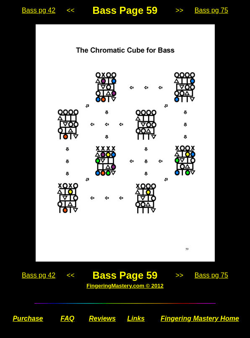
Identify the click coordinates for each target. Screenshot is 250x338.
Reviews (102, 318)
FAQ (67, 318)
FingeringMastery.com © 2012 (124, 286)
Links (136, 318)
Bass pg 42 (38, 10)
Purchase (28, 318)
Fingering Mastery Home (200, 318)
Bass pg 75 (211, 10)
